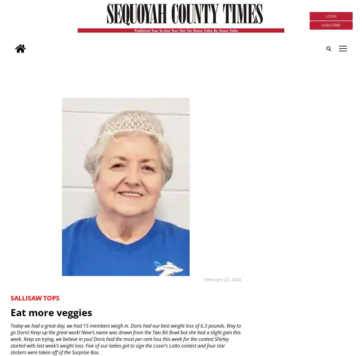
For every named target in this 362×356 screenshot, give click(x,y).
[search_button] (11, 45)
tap (343, 48)
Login (331, 16)
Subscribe (331, 25)
